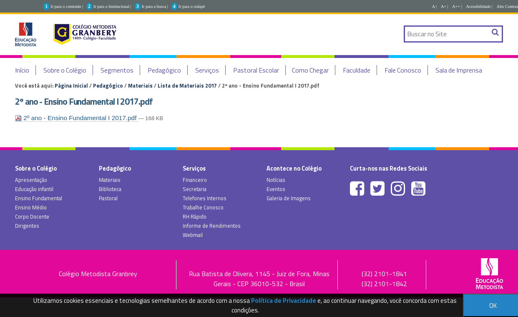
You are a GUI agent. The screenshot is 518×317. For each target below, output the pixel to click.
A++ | (457, 6)
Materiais (140, 85)
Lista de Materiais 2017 (187, 85)
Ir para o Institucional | (112, 6)
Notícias (276, 180)
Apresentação (31, 180)
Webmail (193, 235)
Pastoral (108, 198)
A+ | (444, 6)
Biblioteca (110, 189)
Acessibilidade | (479, 6)
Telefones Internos (204, 198)
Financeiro (195, 180)
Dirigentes (27, 225)
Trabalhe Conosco (203, 207)
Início (22, 70)
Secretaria (194, 189)
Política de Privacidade (283, 300)
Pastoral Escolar (256, 70)
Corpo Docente (32, 216)
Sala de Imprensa (458, 70)
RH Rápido (194, 216)
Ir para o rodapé (192, 6)
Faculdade (356, 70)
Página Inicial (71, 85)
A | (434, 6)
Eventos (276, 189)
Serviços (207, 70)
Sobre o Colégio (64, 70)
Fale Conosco (403, 70)
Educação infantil (34, 189)
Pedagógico (164, 70)
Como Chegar (310, 70)
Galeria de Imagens (289, 198)
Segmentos (117, 70)
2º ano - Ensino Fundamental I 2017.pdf (76, 117)
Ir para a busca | (155, 6)
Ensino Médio (31, 207)
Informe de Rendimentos (212, 225)
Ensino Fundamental (38, 198)
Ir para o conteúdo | (66, 6)
